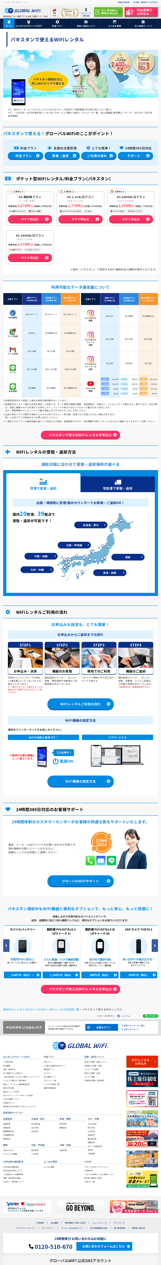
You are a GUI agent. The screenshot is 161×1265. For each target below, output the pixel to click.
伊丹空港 (63, 1124)
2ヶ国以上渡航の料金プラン (55, 1066)
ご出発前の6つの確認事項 (13, 1174)
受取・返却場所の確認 (12, 1178)
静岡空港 (63, 1128)
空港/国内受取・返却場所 (94, 1081)
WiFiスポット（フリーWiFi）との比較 (18, 1095)
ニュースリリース (99, 1223)
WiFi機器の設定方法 (80, 781)
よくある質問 (49, 1167)
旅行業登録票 (119, 1228)
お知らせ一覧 (89, 1182)
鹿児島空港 (92, 1139)
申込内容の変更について (12, 1171)
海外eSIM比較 (8, 1088)
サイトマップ (119, 1223)
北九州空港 (92, 1124)
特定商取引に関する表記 (75, 1223)
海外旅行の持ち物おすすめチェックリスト (19, 1106)
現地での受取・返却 (92, 1073)
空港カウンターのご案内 (134, 1025)
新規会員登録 (123, 2)
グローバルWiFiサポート (80, 881)
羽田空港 (6, 1128)
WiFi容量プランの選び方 (12, 1073)
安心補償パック (50, 1077)
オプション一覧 (50, 1081)
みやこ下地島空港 (95, 1146)
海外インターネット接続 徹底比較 (16, 1084)
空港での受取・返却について (95, 1062)
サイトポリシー (48, 1228)
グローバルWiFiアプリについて (96, 1167)
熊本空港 (91, 1128)
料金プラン (23, 155)
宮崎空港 (91, 1135)
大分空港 (91, 1131)
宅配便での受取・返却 (93, 1066)
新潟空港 (34, 1150)
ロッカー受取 (89, 1077)
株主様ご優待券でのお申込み (145, 2)
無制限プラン (49, 1069)
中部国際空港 (8, 1135)
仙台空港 (34, 1131)
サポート (133, 155)
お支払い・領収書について (13, 1182)
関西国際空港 (8, 1131)
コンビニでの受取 (91, 1069)
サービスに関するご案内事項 (14, 1081)
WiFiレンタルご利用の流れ (80, 704)
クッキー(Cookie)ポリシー (72, 1228)
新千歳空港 (35, 1124)
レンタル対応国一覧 (51, 1084)
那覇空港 (91, 1142)
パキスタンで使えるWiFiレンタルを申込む (80, 435)
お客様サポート (9, 1103)
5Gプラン (47, 1073)
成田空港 (6, 1124)
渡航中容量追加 (50, 1088)
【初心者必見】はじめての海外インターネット (21, 1077)
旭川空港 (34, 1128)
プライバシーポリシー (25, 1228)
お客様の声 (88, 1171)
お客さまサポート (131, 1029)
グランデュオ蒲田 (10, 1154)
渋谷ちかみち (8, 1150)
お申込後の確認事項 (11, 1167)
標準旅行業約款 (138, 1228)
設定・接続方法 (9, 1069)
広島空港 (63, 1150)
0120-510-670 (50, 1247)
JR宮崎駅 (91, 1154)
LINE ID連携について (11, 1099)
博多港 (90, 1150)
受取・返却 (60, 155)
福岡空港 (6, 1139)
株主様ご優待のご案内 (93, 1178)
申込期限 (6, 1066)
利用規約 (40, 1223)
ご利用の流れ (97, 155)
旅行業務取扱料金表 (98, 1228)
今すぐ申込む (30, 219)
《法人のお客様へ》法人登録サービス (99, 1174)
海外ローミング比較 (11, 1092)
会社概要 (54, 1223)
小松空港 (34, 1154)
